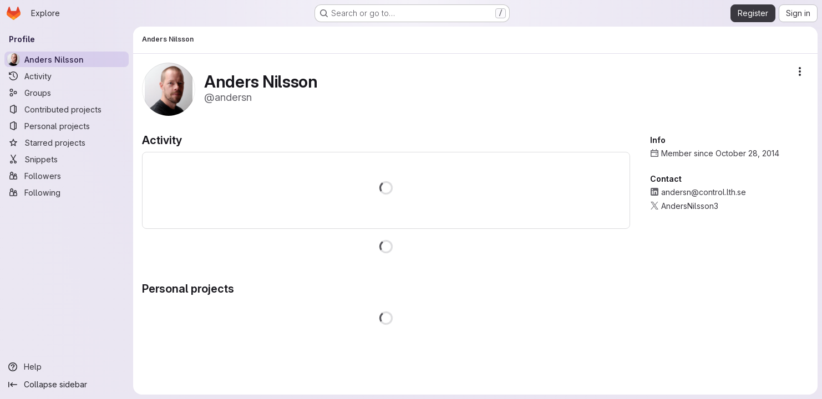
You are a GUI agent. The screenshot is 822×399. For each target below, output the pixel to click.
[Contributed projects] (66, 109)
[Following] (66, 192)
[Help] (66, 367)
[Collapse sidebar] (66, 384)
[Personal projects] (66, 126)
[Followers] (66, 175)
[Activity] (66, 76)
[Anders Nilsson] (66, 59)
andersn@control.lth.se (703, 192)
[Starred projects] (66, 142)
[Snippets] (66, 159)
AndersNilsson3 (689, 206)
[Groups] (66, 92)
